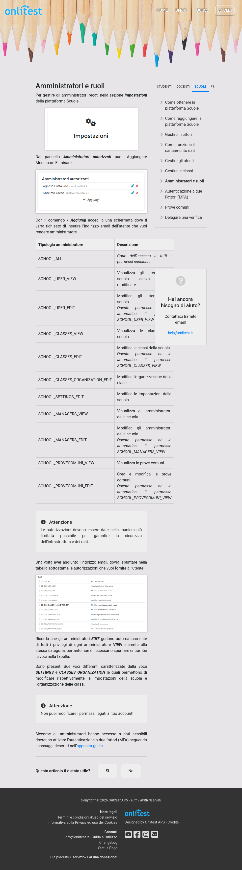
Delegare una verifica (183, 217)
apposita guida (90, 746)
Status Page (107, 848)
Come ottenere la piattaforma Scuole (182, 105)
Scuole (201, 86)
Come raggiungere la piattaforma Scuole (183, 121)
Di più (181, 10)
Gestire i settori (178, 134)
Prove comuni (177, 207)
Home (162, 10)
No (131, 771)
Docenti (183, 86)
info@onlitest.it (77, 837)
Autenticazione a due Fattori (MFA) (183, 194)
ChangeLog (108, 843)
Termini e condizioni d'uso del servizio (87, 817)
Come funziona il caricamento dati (180, 147)
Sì (107, 771)
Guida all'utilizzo (104, 837)
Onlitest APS (155, 822)
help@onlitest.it (180, 333)
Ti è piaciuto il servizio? (83, 857)
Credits (173, 822)
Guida (202, 10)
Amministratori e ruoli (184, 181)
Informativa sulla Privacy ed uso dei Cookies (82, 822)
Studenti (164, 86)
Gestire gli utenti (179, 160)
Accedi (225, 10)
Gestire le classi (179, 171)
